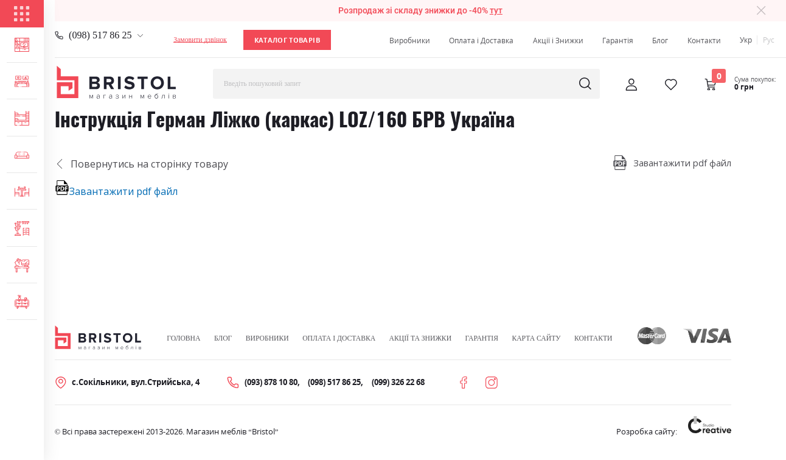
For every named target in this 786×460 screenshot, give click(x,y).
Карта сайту (536, 338)
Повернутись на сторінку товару (141, 164)
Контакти (704, 40)
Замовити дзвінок (199, 40)
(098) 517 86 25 (100, 35)
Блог (660, 40)
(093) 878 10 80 (271, 382)
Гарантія (617, 40)
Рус (768, 39)
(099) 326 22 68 (398, 382)
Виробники (409, 40)
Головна (183, 338)
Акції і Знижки (558, 40)
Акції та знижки (420, 338)
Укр (746, 39)
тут (496, 10)
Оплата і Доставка (481, 40)
